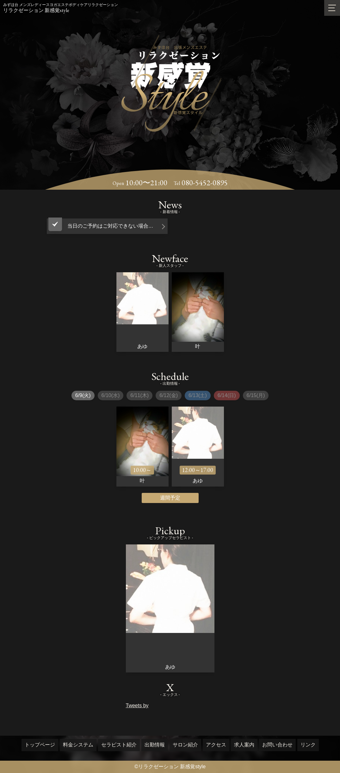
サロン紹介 (185, 744)
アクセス (216, 744)
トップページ (40, 744)
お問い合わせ (277, 744)
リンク (308, 744)
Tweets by (137, 705)
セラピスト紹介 (119, 744)
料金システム (78, 744)
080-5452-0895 (205, 183)
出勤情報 (155, 744)
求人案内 (244, 744)
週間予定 (170, 497)
